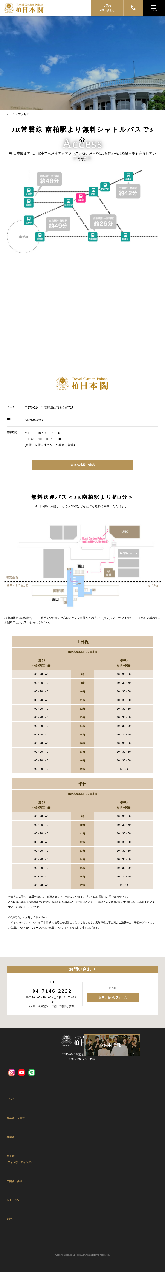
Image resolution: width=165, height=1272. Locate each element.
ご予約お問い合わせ (107, 8)
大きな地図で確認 (82, 465)
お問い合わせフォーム (113, 997)
